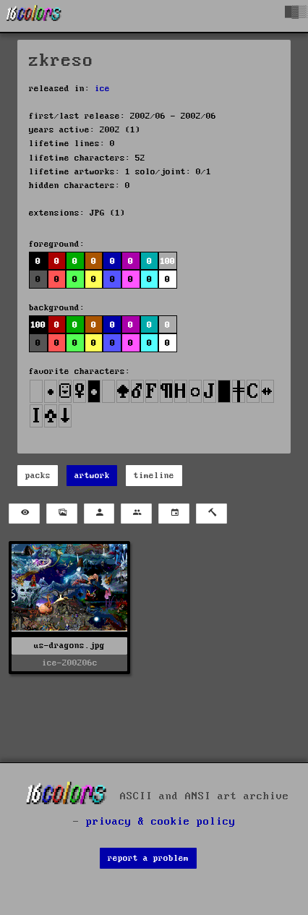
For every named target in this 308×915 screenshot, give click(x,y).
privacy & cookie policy (161, 821)
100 (167, 261)
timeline (154, 475)
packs (38, 475)
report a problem (148, 858)
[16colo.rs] (34, 16)
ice (102, 88)
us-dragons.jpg (69, 645)
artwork (92, 475)
